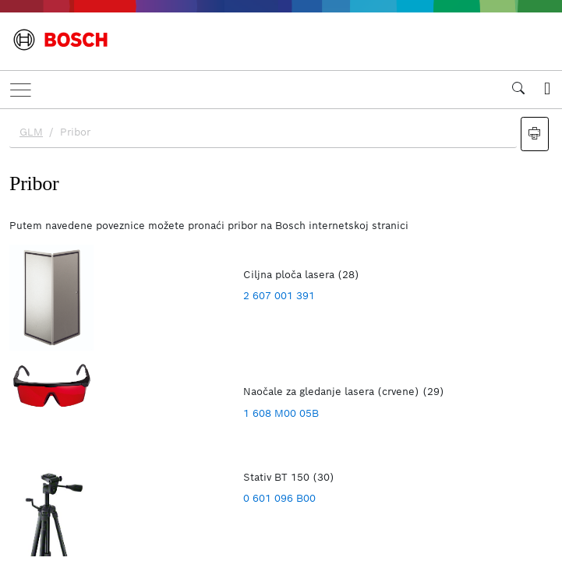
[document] (281, 332)
